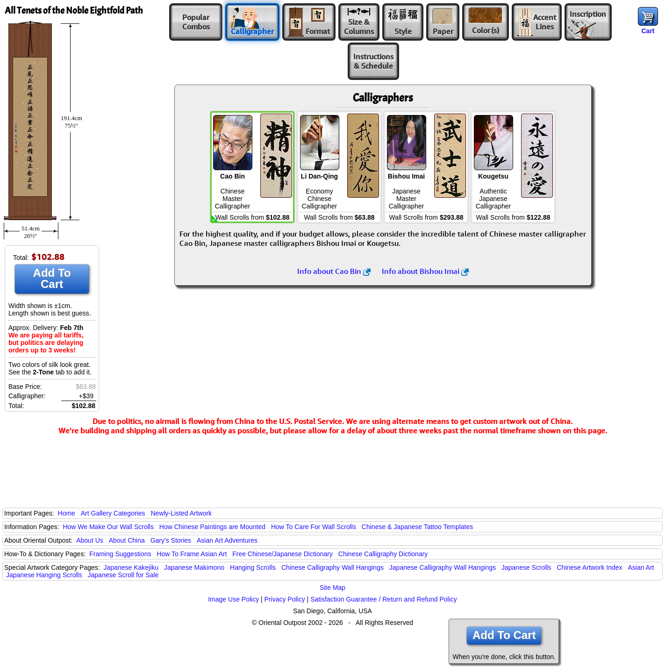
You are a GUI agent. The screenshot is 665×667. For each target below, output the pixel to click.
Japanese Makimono (194, 567)
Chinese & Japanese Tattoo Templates (417, 527)
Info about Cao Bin (334, 271)
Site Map (332, 587)
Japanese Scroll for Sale (123, 575)
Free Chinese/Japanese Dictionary (282, 554)
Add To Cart (52, 278)
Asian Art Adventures (227, 540)
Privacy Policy (285, 599)
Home (66, 513)
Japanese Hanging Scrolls (44, 575)
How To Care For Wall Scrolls (313, 527)
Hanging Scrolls (253, 567)
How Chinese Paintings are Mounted (212, 527)
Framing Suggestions (120, 554)
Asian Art (641, 567)
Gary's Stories (170, 540)
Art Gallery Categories (113, 513)
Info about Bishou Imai (425, 271)
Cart (647, 31)
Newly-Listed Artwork (181, 513)
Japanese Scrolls (526, 567)
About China (127, 540)
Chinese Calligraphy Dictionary (383, 554)
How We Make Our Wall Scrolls (108, 527)
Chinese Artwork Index (589, 567)
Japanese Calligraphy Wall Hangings (442, 567)
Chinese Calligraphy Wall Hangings (332, 567)
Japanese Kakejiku (131, 567)
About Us (89, 540)
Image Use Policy (233, 599)
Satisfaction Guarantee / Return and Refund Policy (383, 599)
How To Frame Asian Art (192, 554)
